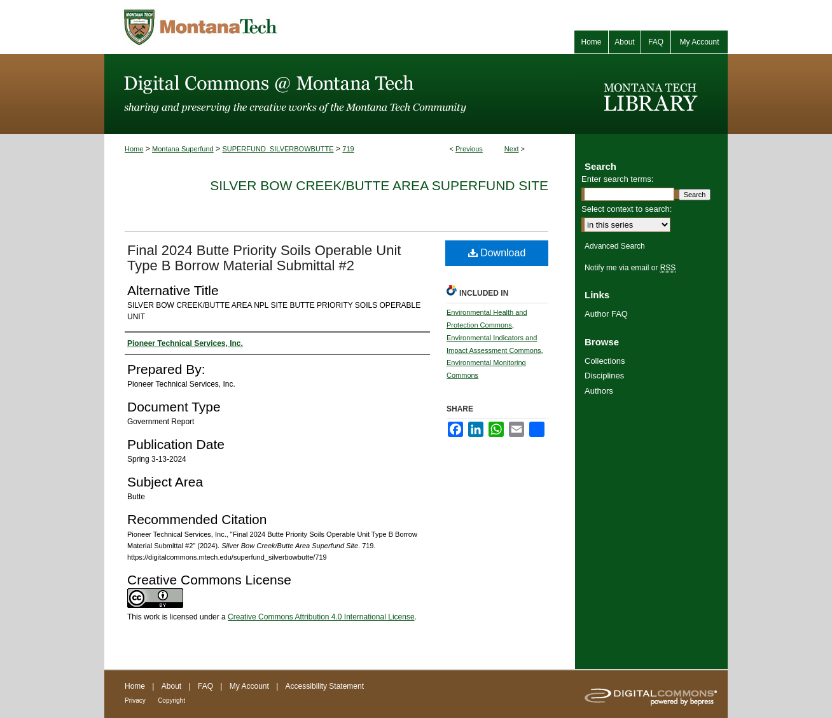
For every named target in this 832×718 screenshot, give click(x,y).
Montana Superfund (183, 149)
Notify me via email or (630, 267)
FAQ (205, 686)
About (171, 686)
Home (134, 149)
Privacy (135, 700)
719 (348, 149)
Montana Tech (257, 27)
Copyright (171, 700)
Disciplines (604, 375)
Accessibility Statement (325, 686)
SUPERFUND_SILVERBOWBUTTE (277, 149)
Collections (605, 361)
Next (511, 149)
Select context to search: (626, 209)
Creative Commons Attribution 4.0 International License (321, 616)
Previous (469, 149)
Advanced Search (615, 246)
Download (497, 252)
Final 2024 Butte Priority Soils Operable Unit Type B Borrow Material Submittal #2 (264, 257)
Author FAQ (606, 314)
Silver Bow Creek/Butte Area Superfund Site (379, 185)
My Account (249, 686)
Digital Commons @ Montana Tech (339, 94)
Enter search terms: (617, 179)
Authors (599, 391)
